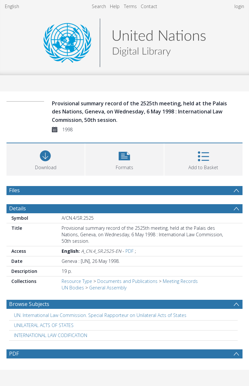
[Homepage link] (124, 41)
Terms (130, 6)
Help (115, 6)
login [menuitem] (239, 6)
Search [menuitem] (99, 6)
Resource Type (77, 281)
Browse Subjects (29, 304)
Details (17, 208)
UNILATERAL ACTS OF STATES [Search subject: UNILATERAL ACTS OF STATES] (44, 325)
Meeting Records (180, 281)
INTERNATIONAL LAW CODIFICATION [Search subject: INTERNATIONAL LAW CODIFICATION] (50, 335)
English (12, 6)
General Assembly (107, 288)
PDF (129, 251)
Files (14, 190)
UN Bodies (73, 288)
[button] (124, 158)
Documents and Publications (127, 281)
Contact (149, 6)
